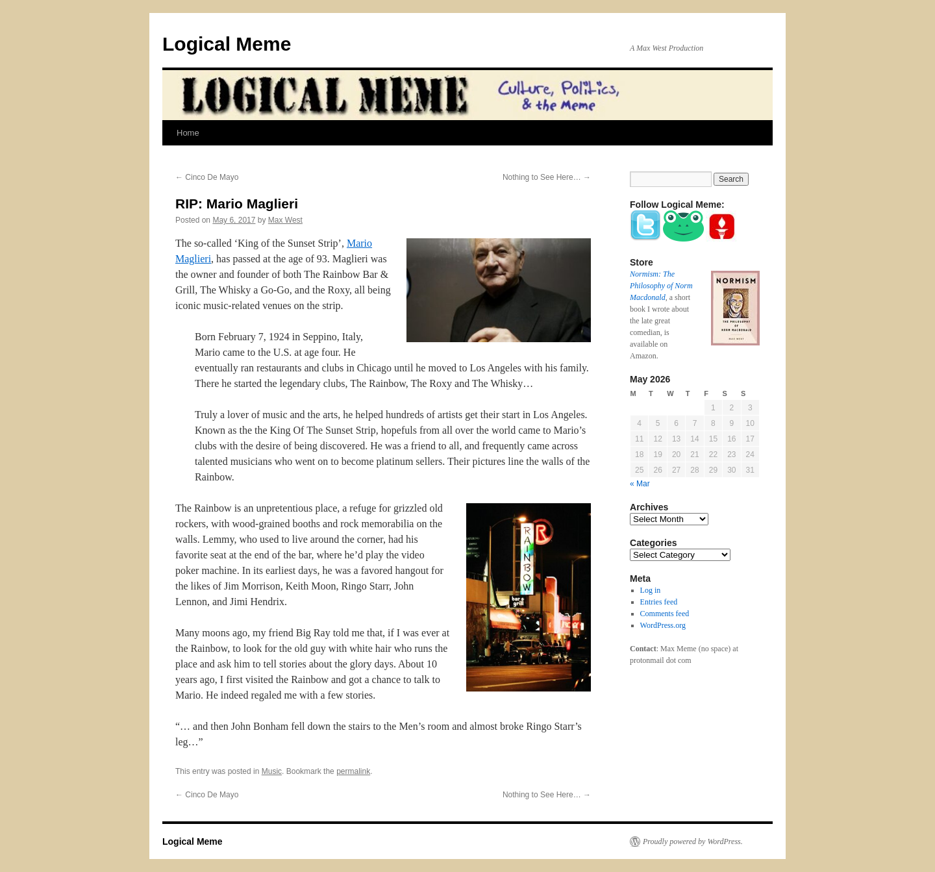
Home (188, 133)
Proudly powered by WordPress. (693, 841)
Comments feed (665, 613)
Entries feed (659, 601)
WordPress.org (663, 625)
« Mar (640, 483)
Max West (285, 220)
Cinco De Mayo (206, 177)
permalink (353, 771)
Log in (650, 590)
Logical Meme (226, 44)
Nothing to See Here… (547, 177)
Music (272, 771)
